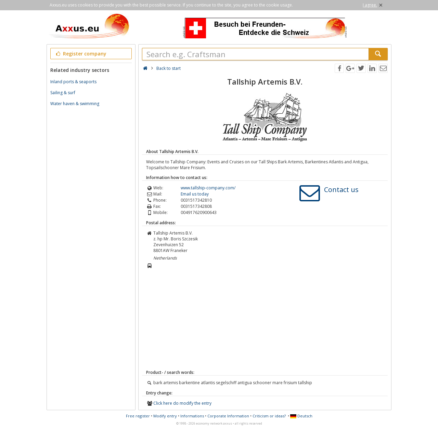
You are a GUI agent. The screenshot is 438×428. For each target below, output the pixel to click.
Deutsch (301, 415)
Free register (138, 415)
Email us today (195, 194)
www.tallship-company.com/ (208, 188)
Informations (192, 415)
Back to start (168, 68)
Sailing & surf (62, 93)
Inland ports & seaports (73, 82)
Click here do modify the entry (182, 403)
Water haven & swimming (74, 103)
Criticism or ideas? (269, 415)
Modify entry (165, 415)
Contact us (341, 189)
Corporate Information (228, 415)
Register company (80, 53)
